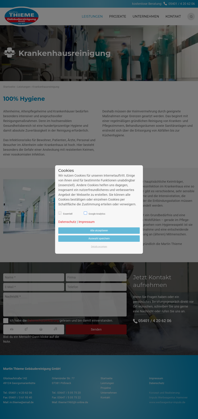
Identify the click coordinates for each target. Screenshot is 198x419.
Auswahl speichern (99, 238)
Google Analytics (97, 214)
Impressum (87, 222)
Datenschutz (67, 222)
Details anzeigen (99, 246)
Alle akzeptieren (99, 230)
